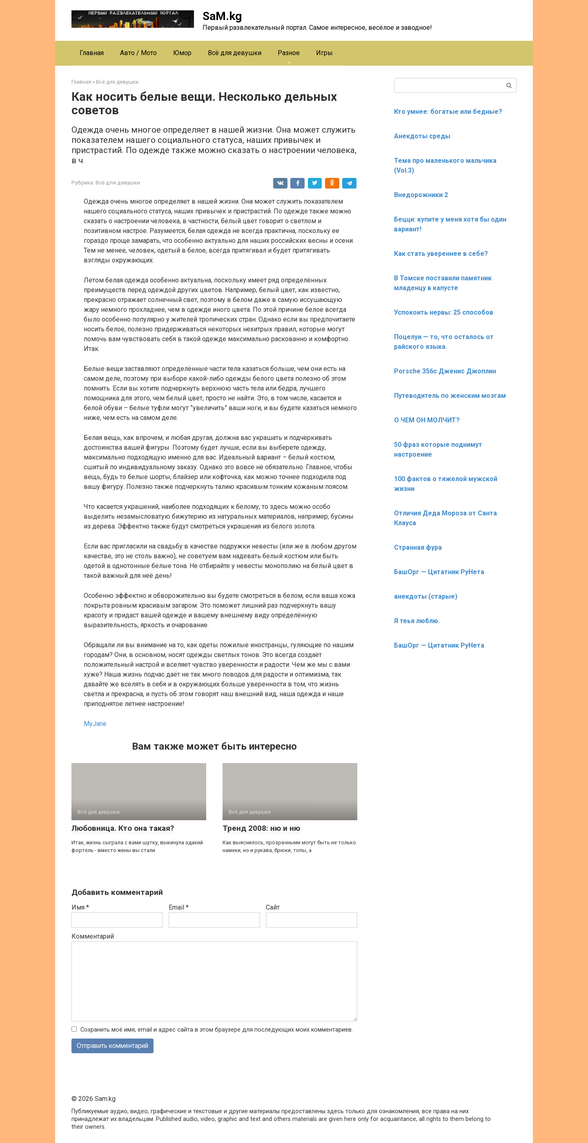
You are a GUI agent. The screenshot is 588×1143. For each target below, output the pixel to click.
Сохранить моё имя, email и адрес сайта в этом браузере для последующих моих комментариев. (216, 1029)
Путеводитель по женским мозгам (450, 395)
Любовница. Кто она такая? (122, 828)
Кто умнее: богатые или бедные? (448, 111)
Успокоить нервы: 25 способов (443, 312)
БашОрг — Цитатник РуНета (439, 572)
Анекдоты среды (422, 136)
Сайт (273, 907)
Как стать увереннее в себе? (441, 253)
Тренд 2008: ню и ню (261, 828)
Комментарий (92, 936)
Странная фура (418, 547)
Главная (92, 53)
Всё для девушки (234, 53)
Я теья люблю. (417, 621)
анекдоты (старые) (425, 596)
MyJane (95, 724)
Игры (324, 53)
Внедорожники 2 (421, 195)
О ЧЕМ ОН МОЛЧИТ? (427, 420)
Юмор (182, 53)
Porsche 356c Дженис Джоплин (445, 371)
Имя (80, 907)
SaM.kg (222, 16)
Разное (289, 53)
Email (179, 907)
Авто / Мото (138, 53)
